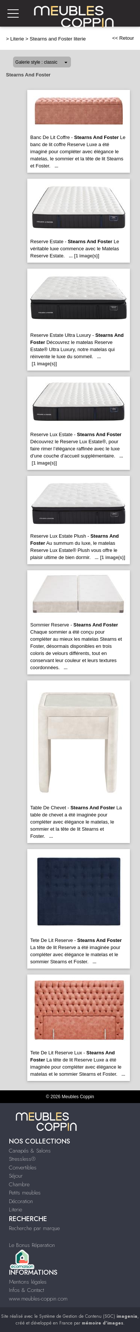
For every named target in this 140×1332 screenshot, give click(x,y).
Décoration (21, 1201)
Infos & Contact (26, 1290)
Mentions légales (28, 1282)
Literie (17, 39)
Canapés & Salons (30, 1151)
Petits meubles (25, 1192)
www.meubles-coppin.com (38, 1299)
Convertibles (23, 1167)
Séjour (16, 1176)
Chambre (19, 1184)
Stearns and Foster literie (58, 39)
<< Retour (123, 38)
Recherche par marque (34, 1228)
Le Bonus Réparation (32, 1245)
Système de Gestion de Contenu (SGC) (88, 1316)
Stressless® (22, 1159)
